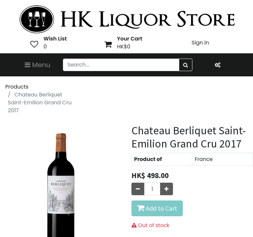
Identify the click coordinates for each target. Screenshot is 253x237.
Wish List (55, 38)
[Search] (185, 65)
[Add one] (166, 189)
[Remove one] (137, 189)
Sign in (200, 42)
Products (16, 87)
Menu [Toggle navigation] (37, 64)
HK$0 (123, 46)
